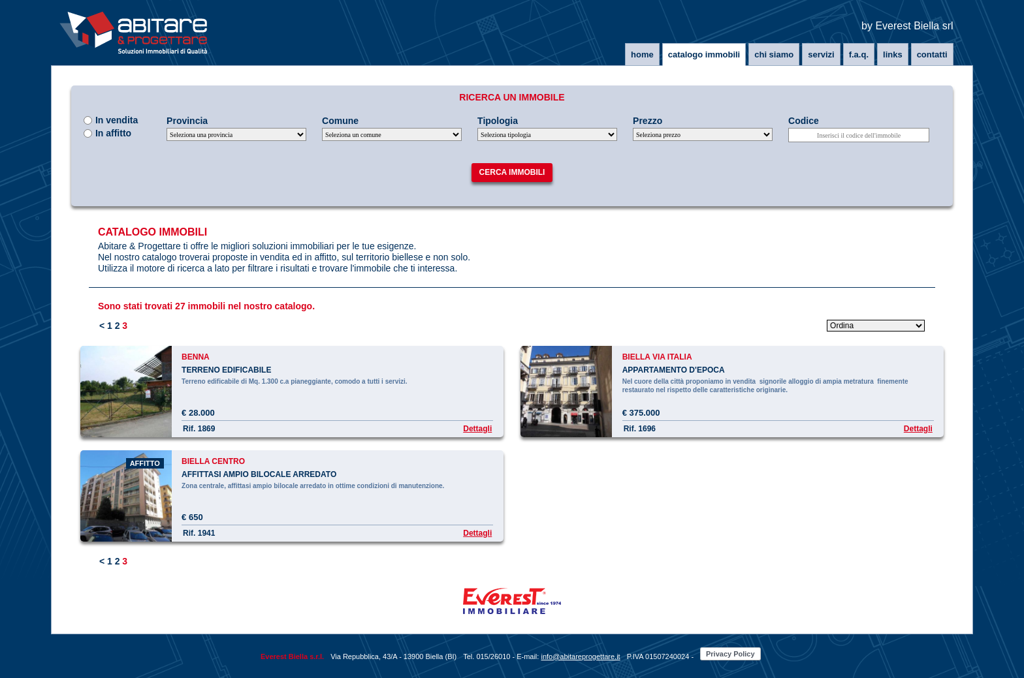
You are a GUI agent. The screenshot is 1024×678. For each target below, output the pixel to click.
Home (642, 54)
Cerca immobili (512, 172)
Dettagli (477, 428)
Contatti (932, 54)
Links (893, 54)
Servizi (821, 54)
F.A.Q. (859, 54)
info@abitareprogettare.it (580, 656)
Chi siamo (773, 54)
